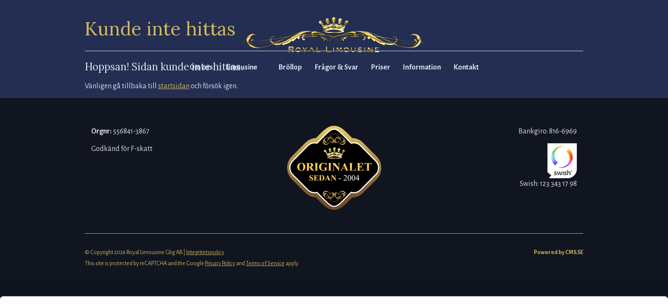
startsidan (174, 86)
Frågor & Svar (336, 67)
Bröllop (290, 67)
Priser (380, 67)
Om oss (201, 67)
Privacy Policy (220, 263)
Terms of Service (265, 263)
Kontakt (466, 67)
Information (422, 67)
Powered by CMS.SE (558, 252)
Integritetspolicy (205, 252)
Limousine (241, 67)
